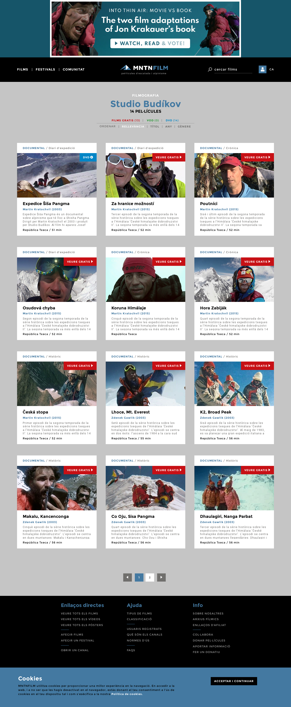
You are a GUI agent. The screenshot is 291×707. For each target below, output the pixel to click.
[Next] (161, 577)
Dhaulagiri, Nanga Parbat (226, 516)
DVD (172, 120)
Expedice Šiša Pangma (46, 203)
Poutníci (208, 203)
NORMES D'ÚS (138, 640)
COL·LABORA (203, 634)
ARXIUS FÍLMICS (206, 619)
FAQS (131, 650)
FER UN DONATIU (206, 652)
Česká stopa (35, 412)
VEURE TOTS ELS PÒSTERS (82, 625)
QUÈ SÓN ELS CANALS (145, 634)
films (22, 69)
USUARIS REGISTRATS (144, 629)
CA (271, 69)
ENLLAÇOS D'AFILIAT (209, 625)
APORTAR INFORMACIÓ (211, 646)
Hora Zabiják (213, 308)
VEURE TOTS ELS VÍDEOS (80, 619)
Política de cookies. (127, 694)
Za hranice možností (132, 203)
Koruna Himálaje (128, 308)
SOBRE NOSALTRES (208, 613)
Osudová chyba (39, 308)
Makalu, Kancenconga (46, 516)
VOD (153, 120)
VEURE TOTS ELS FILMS (79, 613)
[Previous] (127, 577)
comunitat (74, 69)
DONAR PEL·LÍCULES (209, 640)
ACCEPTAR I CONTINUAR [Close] (234, 681)
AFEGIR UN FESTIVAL (77, 640)
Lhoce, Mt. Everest (130, 412)
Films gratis (126, 120)
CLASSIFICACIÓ (139, 619)
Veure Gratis (169, 157)
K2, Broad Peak (215, 412)
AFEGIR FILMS (72, 634)
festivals (45, 69)
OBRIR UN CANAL (75, 650)
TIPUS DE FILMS (139, 613)
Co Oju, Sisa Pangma (133, 516)
